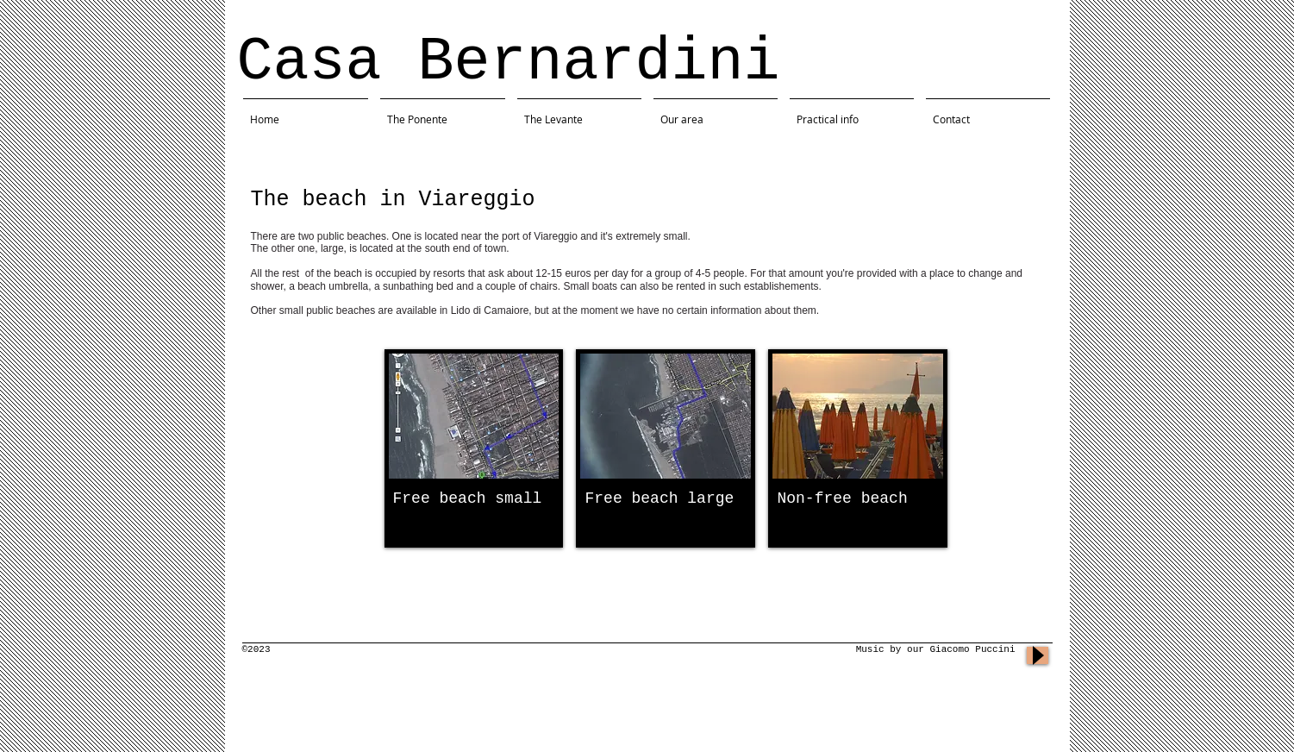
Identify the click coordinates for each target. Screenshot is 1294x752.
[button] (474, 448)
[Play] (1037, 655)
